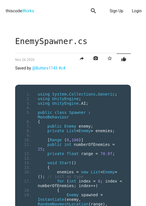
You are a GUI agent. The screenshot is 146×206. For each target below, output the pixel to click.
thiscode (20, 10)
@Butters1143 (44, 68)
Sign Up (116, 11)
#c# (62, 68)
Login (137, 11)
